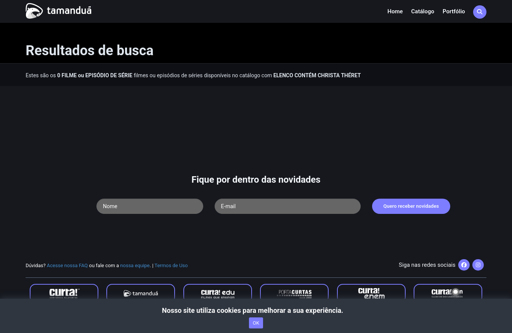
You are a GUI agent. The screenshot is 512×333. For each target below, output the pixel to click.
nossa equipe (134, 265)
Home (395, 11)
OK (256, 323)
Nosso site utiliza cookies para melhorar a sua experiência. (256, 310)
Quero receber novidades (411, 206)
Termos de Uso (171, 265)
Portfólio (454, 11)
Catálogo (422, 11)
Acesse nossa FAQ (67, 265)
